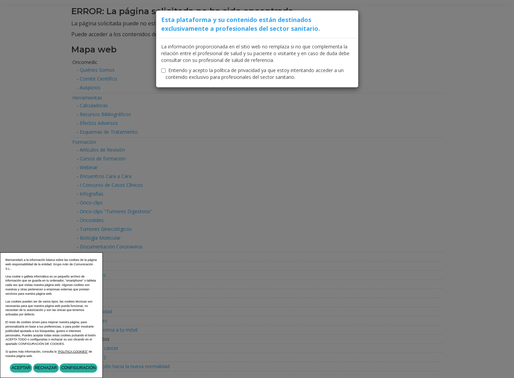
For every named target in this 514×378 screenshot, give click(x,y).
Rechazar (46, 367)
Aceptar (20, 367)
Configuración (78, 367)
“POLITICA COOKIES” (72, 351)
